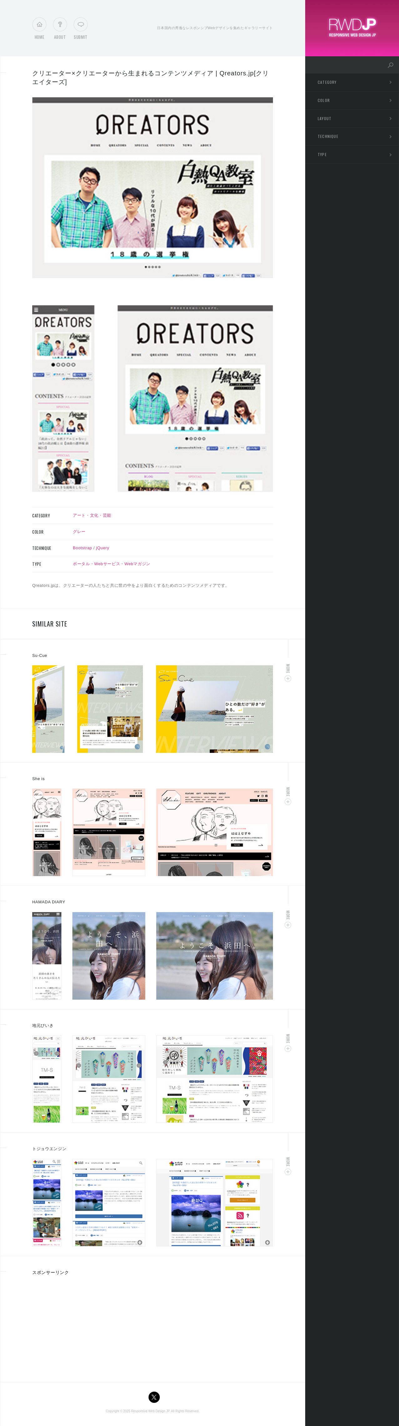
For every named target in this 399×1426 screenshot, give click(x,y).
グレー (79, 531)
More (288, 668)
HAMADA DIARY (48, 902)
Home (39, 30)
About (60, 30)
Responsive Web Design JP (150, 1411)
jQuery (102, 548)
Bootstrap (82, 548)
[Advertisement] (84, 1326)
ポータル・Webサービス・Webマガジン (111, 563)
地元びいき (42, 1025)
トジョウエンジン (49, 1148)
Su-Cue (39, 655)
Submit (81, 30)
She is (38, 778)
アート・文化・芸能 (92, 515)
